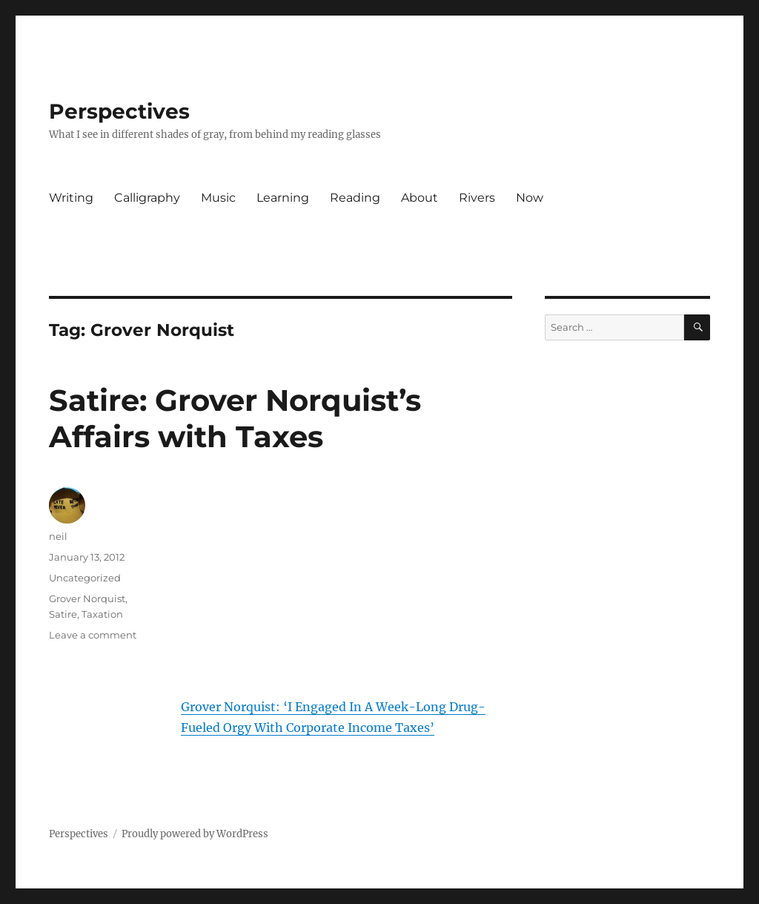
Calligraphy (147, 198)
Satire (63, 614)
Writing (71, 198)
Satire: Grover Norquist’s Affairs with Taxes (235, 418)
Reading (355, 198)
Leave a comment (92, 635)
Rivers (477, 198)
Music (218, 198)
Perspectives (119, 111)
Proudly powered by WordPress (195, 834)
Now (529, 198)
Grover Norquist (87, 598)
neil (58, 536)
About (419, 198)
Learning (282, 198)
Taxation (102, 614)
